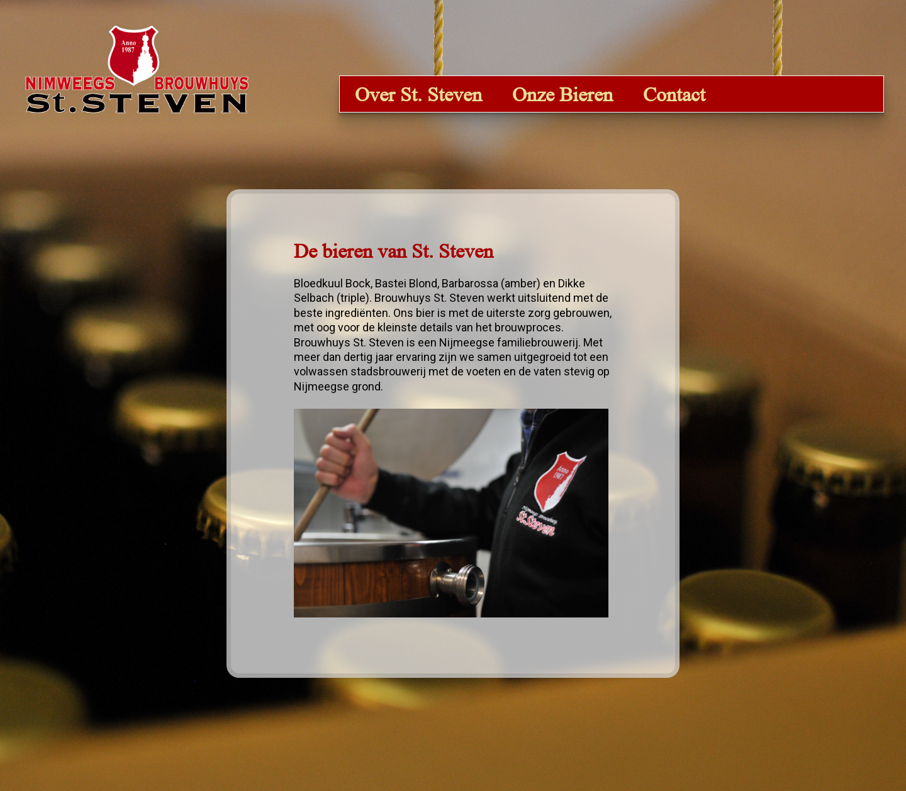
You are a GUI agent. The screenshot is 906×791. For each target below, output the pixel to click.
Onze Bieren (562, 94)
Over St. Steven (418, 94)
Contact (674, 94)
